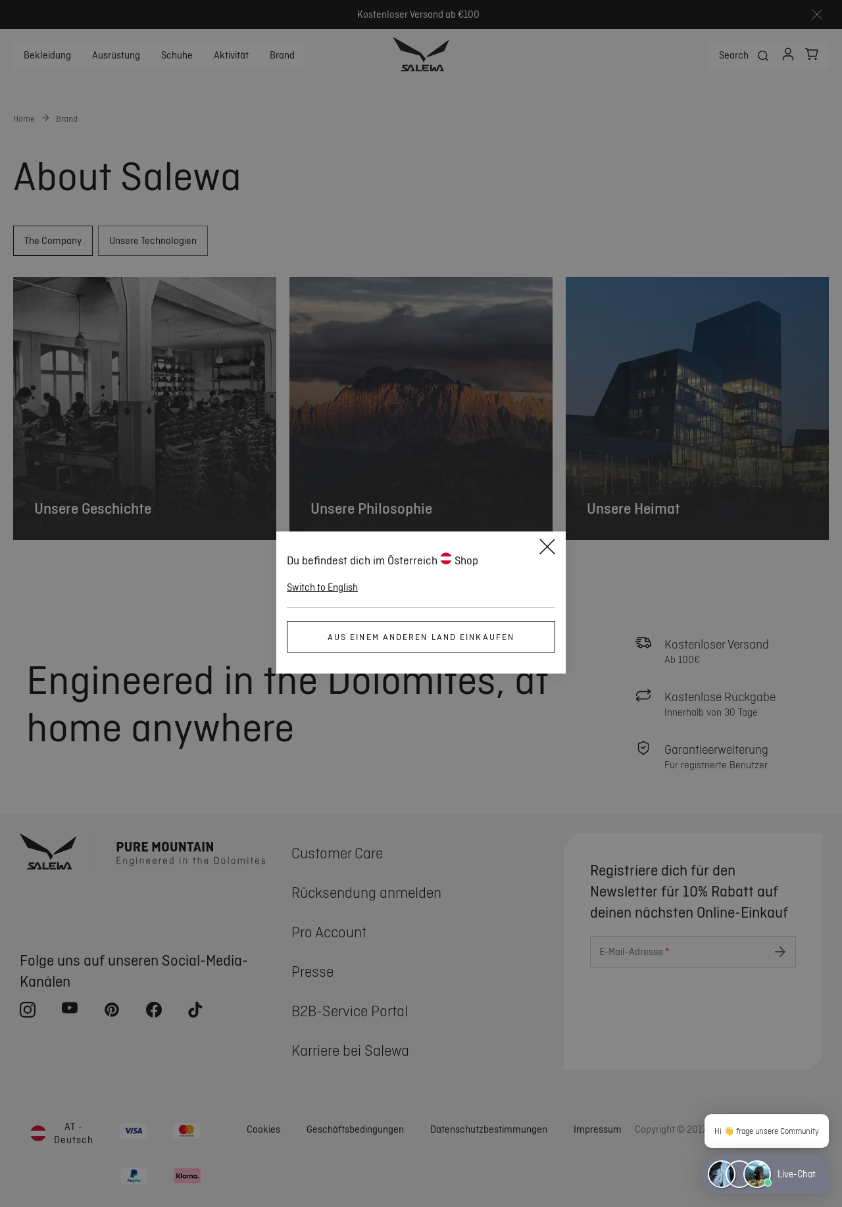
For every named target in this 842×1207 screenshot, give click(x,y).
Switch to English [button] (322, 587)
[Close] (547, 548)
